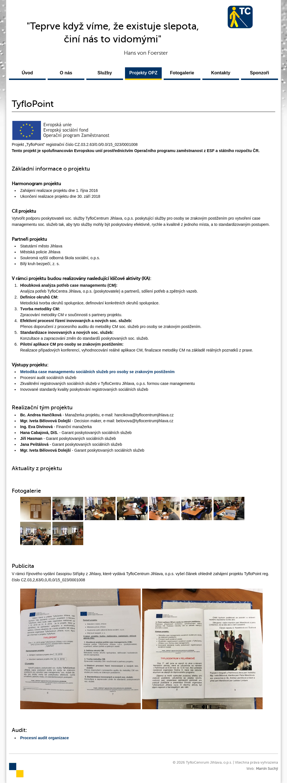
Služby (105, 72)
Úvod (27, 72)
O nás (66, 72)
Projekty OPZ (143, 72)
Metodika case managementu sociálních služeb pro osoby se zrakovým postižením (97, 371)
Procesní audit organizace (44, 738)
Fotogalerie (182, 72)
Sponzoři (259, 72)
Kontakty (220, 72)
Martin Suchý (267, 769)
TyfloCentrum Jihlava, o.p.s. (240, 17)
